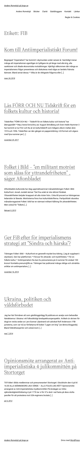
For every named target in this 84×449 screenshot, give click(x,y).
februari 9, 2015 (10, 210)
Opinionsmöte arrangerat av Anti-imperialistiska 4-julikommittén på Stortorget (40, 366)
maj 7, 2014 (8, 334)
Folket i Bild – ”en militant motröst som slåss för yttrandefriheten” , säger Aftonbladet (39, 172)
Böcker (36, 11)
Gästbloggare (56, 11)
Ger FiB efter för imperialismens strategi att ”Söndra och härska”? (37, 240)
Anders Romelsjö (23, 11)
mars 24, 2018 (9, 78)
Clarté (44, 11)
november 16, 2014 (11, 272)
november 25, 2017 (11, 140)
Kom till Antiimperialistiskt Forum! (41, 49)
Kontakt (67, 11)
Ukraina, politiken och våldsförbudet (27, 302)
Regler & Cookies (72, 17)
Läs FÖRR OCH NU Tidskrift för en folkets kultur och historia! (40, 108)
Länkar (77, 11)
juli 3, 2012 (8, 401)
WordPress (75, 440)
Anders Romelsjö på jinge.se (16, 5)
